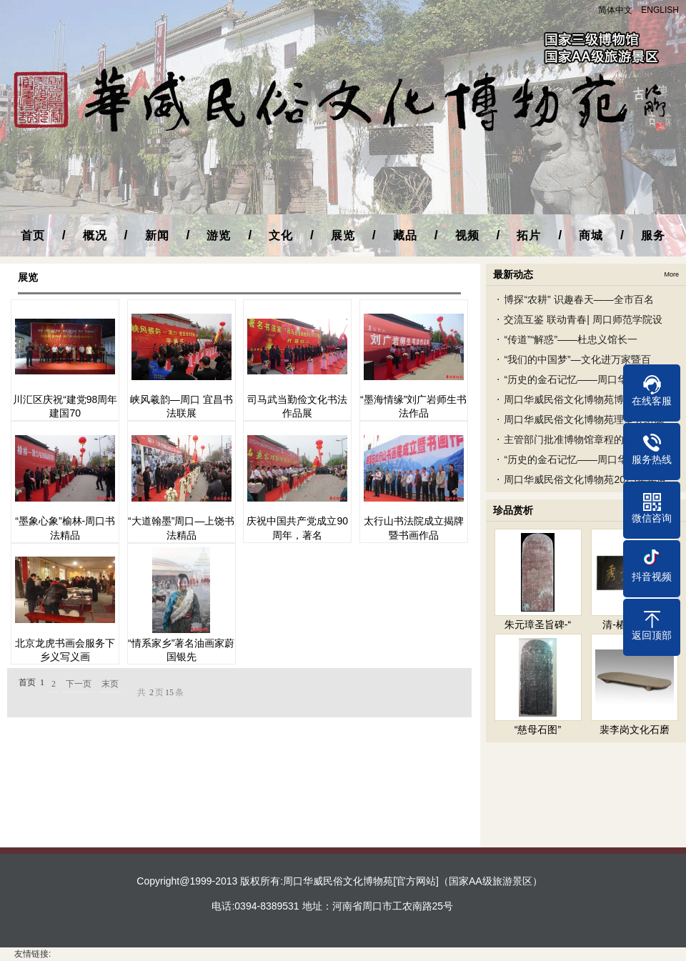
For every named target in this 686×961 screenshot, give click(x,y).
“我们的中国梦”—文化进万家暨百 (577, 359)
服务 (653, 235)
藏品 (405, 235)
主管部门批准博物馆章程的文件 (574, 439)
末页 (110, 684)
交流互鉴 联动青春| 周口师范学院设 (583, 319)
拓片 (529, 235)
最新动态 (513, 274)
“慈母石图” (537, 729)
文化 (281, 235)
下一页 (78, 684)
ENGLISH (660, 10)
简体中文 (615, 10)
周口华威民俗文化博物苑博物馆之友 (584, 399)
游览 (219, 235)
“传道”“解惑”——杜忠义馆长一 (570, 339)
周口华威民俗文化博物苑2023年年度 (585, 479)
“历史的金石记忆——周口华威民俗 (580, 379)
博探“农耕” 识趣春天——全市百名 (578, 299)
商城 (591, 235)
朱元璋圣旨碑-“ (537, 624)
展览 (343, 235)
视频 (467, 235)
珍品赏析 (513, 510)
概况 (95, 235)
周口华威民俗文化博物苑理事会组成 (584, 419)
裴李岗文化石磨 (635, 729)
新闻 (157, 235)
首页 (33, 235)
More (671, 274)
